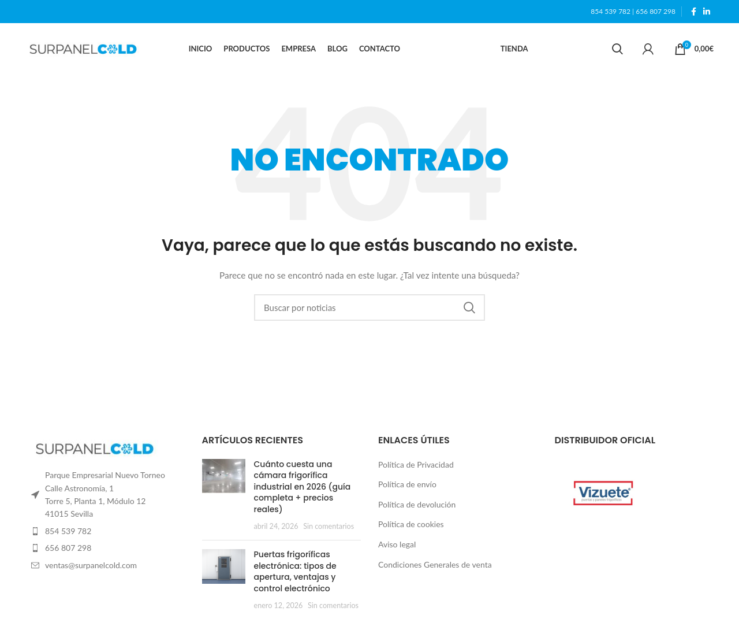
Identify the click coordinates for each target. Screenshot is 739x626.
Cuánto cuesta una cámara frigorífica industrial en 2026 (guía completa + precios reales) (302, 486)
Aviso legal (397, 544)
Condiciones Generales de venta (435, 564)
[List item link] (105, 531)
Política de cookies (411, 524)
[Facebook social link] (694, 11)
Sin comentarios (328, 526)
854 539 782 (610, 11)
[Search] (617, 49)
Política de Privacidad (416, 464)
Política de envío (407, 484)
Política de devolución (417, 504)
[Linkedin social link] (707, 11)
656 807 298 (655, 11)
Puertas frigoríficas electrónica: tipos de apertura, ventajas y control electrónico (295, 571)
